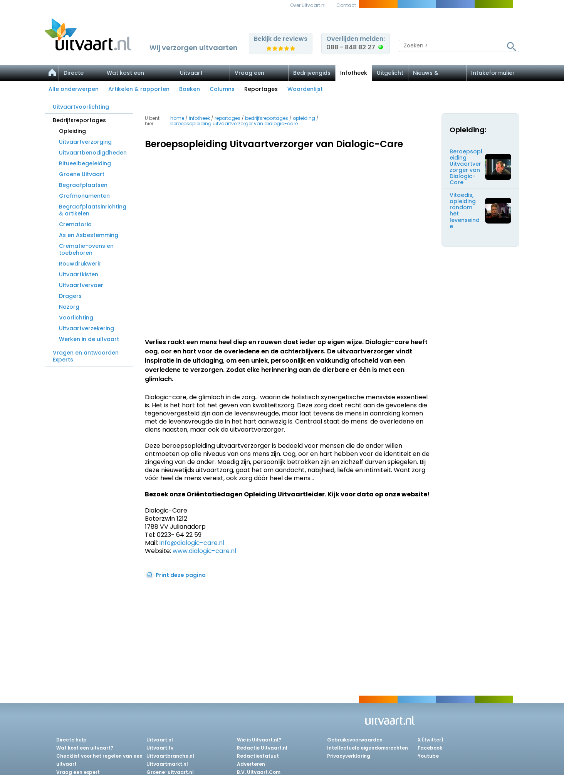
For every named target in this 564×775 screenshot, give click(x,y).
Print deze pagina (181, 575)
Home (177, 118)
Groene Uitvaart (81, 174)
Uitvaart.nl (159, 739)
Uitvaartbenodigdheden (93, 152)
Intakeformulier (493, 73)
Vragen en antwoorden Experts (86, 356)
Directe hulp (71, 739)
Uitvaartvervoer (81, 285)
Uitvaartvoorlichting (81, 107)
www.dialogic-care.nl (204, 550)
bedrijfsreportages (266, 118)
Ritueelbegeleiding (85, 163)
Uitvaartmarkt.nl (167, 764)
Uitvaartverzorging (85, 142)
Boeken (189, 89)
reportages (227, 118)
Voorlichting (76, 317)
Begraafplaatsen (83, 185)
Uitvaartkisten (78, 274)
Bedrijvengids (312, 73)
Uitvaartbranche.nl (170, 756)
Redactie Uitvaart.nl (262, 748)
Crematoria (75, 224)
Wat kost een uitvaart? (84, 748)
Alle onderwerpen (74, 89)
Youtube (428, 756)
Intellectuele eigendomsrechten (367, 748)
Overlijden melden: (355, 43)
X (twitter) (430, 739)
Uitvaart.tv (159, 748)
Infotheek (353, 73)
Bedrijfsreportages (79, 120)
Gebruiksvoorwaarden (355, 739)
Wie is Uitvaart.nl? (259, 739)
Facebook (430, 748)
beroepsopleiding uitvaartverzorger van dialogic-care (234, 123)
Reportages (261, 89)
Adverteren (251, 764)
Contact (346, 5)
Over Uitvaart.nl (308, 5)
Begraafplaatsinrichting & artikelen (92, 210)
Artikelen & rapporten (139, 89)
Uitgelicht (390, 73)
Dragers (70, 296)
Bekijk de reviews (280, 38)
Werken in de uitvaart (89, 339)
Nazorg (69, 307)
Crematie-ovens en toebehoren (86, 249)
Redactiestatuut (258, 756)
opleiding (304, 118)
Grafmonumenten (84, 196)
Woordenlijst (305, 89)
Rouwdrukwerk (80, 263)
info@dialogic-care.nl (191, 542)
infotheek (199, 118)
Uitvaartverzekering (86, 328)
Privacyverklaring (348, 756)
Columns (222, 89)
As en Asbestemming (88, 235)
